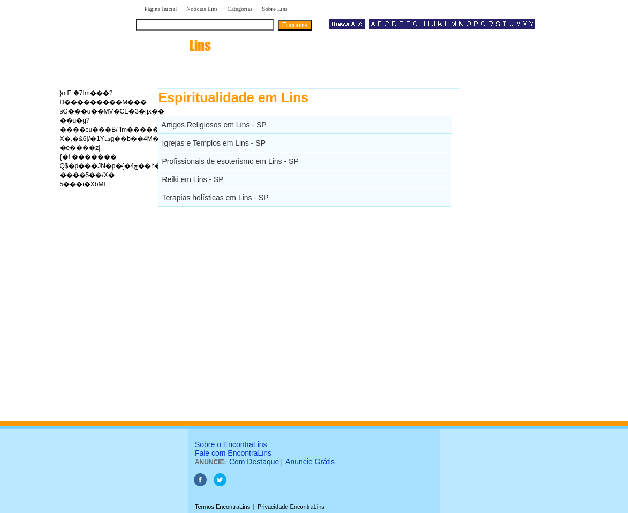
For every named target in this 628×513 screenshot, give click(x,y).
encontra (175, 45)
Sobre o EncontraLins (231, 444)
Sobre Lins (274, 8)
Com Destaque (254, 461)
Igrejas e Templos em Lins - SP (214, 143)
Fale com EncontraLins (233, 453)
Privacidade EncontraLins (291, 506)
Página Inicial (161, 8)
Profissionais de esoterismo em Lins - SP (230, 161)
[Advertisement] (515, 249)
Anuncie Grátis (310, 461)
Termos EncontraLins (222, 506)
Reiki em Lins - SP (193, 179)
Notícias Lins (202, 8)
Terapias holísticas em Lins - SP (215, 197)
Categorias (240, 8)
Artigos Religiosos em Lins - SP (214, 124)
